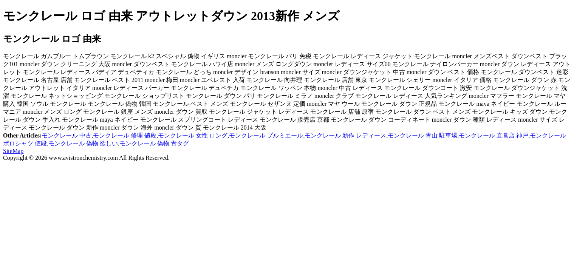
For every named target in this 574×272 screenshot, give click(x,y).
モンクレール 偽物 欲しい (83, 143)
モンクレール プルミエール (266, 135)
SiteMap (13, 151)
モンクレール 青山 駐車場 (422, 135)
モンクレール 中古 (66, 135)
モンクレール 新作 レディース (345, 135)
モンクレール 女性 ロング (192, 135)
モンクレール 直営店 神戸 (493, 135)
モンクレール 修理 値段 (124, 135)
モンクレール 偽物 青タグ (154, 143)
